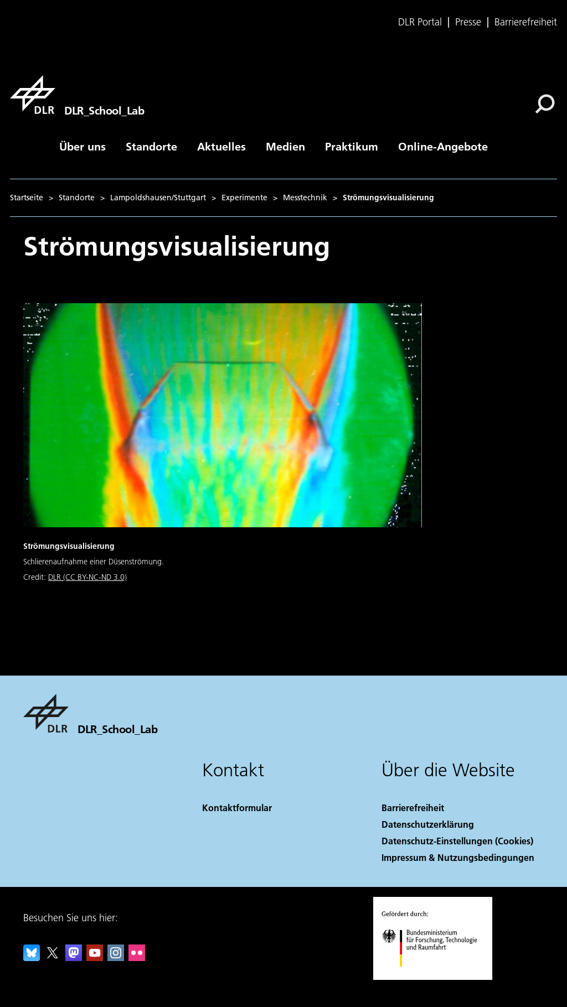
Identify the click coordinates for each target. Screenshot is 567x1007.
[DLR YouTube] (94, 957)
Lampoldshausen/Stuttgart (158, 197)
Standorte (151, 146)
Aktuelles (221, 146)
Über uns (82, 146)
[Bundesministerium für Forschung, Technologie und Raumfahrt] (435, 976)
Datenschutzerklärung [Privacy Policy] (428, 824)
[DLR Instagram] (115, 957)
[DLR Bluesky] (31, 957)
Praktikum (351, 146)
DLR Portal (420, 22)
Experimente (244, 197)
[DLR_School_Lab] (77, 94)
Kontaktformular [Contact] (237, 807)
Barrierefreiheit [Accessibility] (413, 807)
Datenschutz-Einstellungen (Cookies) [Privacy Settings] (457, 841)
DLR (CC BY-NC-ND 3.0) (87, 577)
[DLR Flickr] (136, 957)
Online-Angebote (443, 146)
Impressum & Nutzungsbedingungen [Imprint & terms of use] (458, 857)
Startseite (26, 197)
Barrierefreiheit (525, 22)
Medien (285, 146)
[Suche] (545, 104)
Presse (468, 22)
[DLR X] (52, 957)
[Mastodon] (73, 957)
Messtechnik (305, 197)
